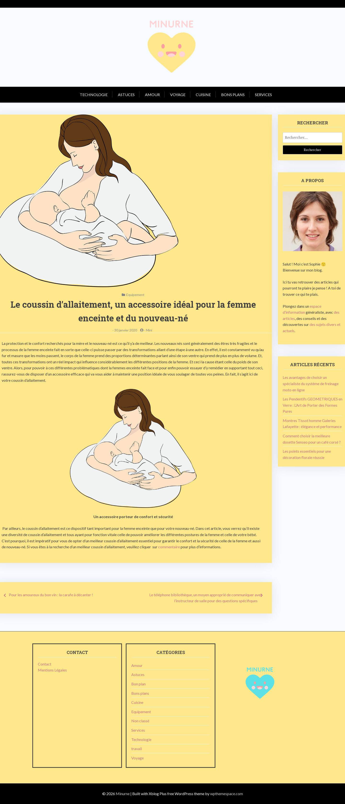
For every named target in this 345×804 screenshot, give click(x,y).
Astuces (126, 94)
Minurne (123, 793)
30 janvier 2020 (125, 330)
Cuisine (203, 94)
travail (136, 748)
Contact (44, 664)
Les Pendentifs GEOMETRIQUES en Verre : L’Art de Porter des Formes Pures (312, 405)
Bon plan (138, 684)
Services (263, 94)
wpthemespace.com (226, 793)
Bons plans (233, 94)
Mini (149, 330)
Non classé (140, 720)
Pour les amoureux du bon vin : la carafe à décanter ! (51, 594)
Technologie (94, 94)
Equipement (135, 295)
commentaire (169, 546)
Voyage (177, 94)
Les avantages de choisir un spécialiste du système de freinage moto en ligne (311, 383)
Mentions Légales (52, 670)
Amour (152, 94)
